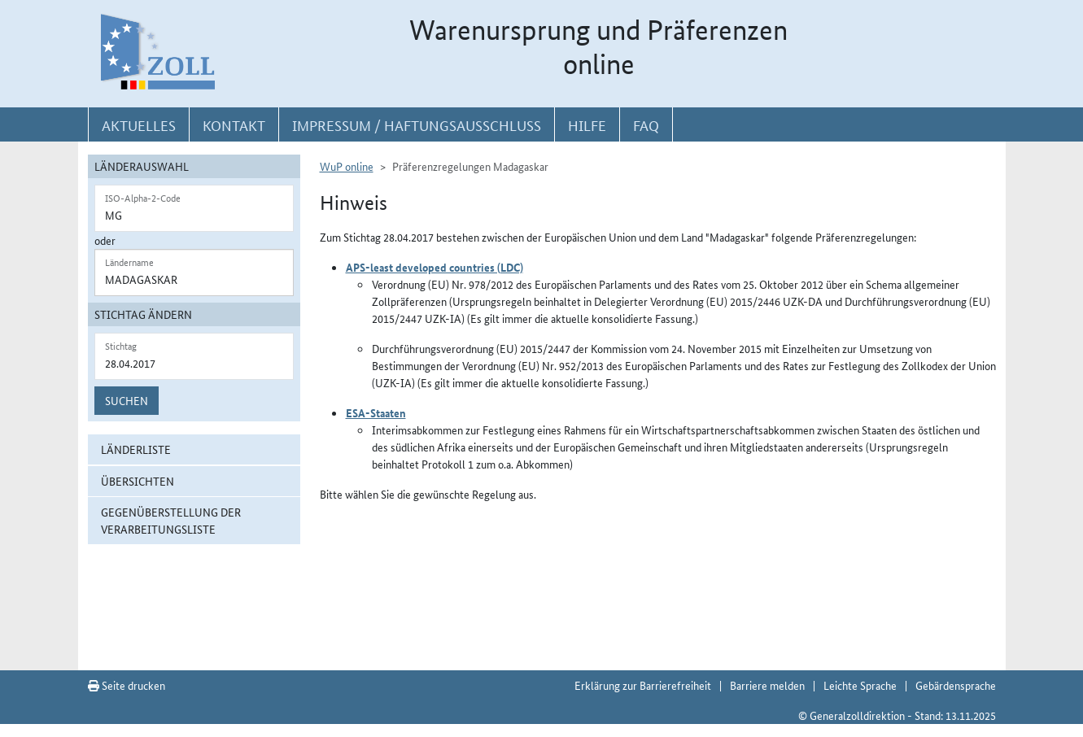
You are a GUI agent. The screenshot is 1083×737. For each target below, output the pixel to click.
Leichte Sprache (860, 685)
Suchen (126, 400)
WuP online (346, 166)
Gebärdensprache (955, 685)
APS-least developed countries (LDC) (434, 267)
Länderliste (136, 449)
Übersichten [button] (137, 481)
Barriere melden (767, 685)
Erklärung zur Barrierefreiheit (642, 685)
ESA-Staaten (376, 412)
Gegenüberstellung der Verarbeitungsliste (171, 520)
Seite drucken (126, 685)
